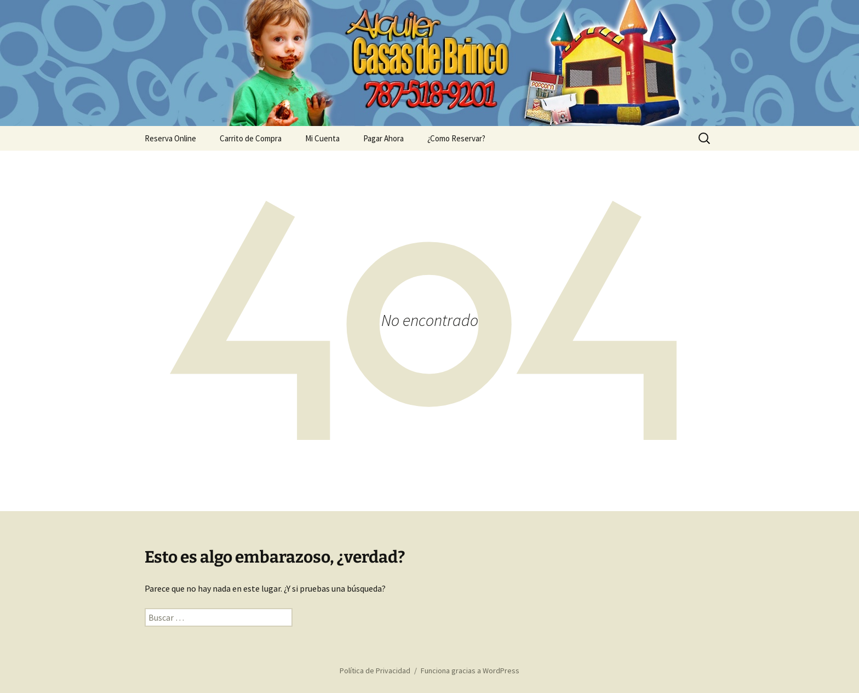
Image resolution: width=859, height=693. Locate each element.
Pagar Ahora (383, 138)
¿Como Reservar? (456, 138)
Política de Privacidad (375, 670)
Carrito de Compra (251, 138)
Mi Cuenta (322, 138)
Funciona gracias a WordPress (470, 670)
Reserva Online (170, 138)
